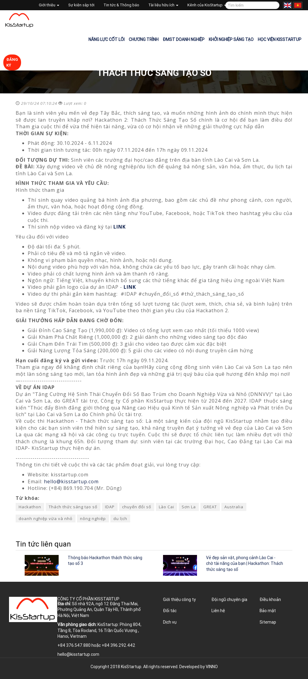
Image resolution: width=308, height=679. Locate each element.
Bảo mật (268, 610)
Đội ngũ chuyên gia (229, 599)
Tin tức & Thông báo (121, 5)
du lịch (120, 518)
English (287, 5)
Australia (233, 506)
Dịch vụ (170, 622)
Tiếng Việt (297, 5)
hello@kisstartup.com (71, 481)
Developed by (198, 666)
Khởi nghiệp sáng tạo (231, 39)
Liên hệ (218, 610)
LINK (119, 226)
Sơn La (189, 506)
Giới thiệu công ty (179, 599)
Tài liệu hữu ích (163, 5)
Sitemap (268, 622)
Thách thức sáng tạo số (73, 506)
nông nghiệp (93, 518)
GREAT (210, 506)
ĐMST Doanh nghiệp (184, 39)
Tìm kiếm (274, 5)
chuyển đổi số (136, 506)
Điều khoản (270, 599)
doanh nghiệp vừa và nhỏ (45, 518)
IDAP (110, 506)
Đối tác (170, 610)
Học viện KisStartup (279, 39)
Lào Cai (166, 506)
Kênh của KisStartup (206, 5)
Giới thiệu (49, 5)
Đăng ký (12, 62)
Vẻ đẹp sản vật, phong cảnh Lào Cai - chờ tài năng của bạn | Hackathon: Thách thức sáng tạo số (244, 563)
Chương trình (144, 39)
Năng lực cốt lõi (106, 39)
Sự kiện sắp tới (81, 5)
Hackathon (30, 506)
